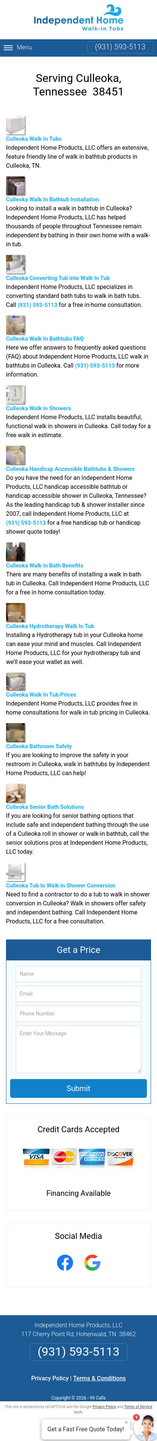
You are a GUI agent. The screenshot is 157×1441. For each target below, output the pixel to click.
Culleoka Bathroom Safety (39, 736)
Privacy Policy (50, 1378)
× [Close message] (126, 1422)
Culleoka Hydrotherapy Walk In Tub (50, 616)
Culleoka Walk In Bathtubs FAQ (45, 329)
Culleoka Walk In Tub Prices (41, 685)
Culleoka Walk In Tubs (34, 129)
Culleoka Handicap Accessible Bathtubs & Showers (70, 459)
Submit (78, 1088)
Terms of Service (138, 1407)
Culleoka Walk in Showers (38, 398)
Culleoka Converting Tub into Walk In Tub (58, 268)
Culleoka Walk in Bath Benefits (44, 555)
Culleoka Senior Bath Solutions (45, 797)
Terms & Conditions (99, 1378)
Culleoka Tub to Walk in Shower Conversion (60, 875)
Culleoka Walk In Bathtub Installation (52, 189)
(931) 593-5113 (120, 46)
